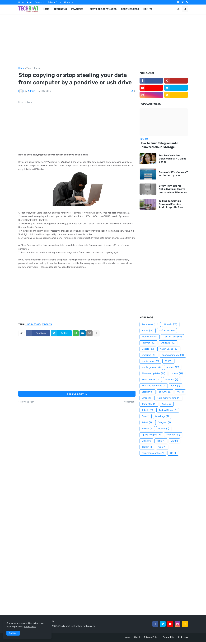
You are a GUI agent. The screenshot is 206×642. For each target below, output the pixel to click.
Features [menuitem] (77, 9)
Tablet (147, 422)
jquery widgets (151, 435)
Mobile (147, 330)
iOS (173, 453)
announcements (173, 355)
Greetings (162, 416)
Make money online (168, 398)
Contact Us (40, 2)
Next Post (129, 402)
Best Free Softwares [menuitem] (103, 9)
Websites (149, 355)
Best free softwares (153, 385)
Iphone (177, 373)
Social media (150, 379)
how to (163, 428)
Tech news (150, 324)
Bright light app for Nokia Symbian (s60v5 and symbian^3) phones (173, 189)
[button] (178, 9)
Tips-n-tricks (33, 68)
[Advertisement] (103, 40)
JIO (174, 441)
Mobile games (151, 367)
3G (168, 361)
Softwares (167, 330)
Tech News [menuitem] (60, 9)
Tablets (147, 410)
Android (172, 367)
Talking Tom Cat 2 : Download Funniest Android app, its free (171, 204)
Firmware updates (153, 373)
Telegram (164, 422)
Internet (148, 343)
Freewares (149, 336)
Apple (166, 404)
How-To (170, 324)
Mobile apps (150, 361)
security (165, 392)
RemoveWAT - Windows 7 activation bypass (173, 174)
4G (180, 392)
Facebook (173, 435)
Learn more (30, 626)
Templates (149, 404)
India (161, 441)
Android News (168, 410)
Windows (47, 324)
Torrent (147, 447)
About (29, 2)
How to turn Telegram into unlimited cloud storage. (159, 145)
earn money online (153, 453)
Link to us (68, 2)
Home (21, 2)
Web (162, 447)
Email (146, 398)
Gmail (146, 441)
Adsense (171, 379)
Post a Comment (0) (77, 393)
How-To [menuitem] (148, 9)
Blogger (147, 392)
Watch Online (169, 349)
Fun (145, 416)
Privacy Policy (54, 2)
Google (148, 349)
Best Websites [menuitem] (130, 9)
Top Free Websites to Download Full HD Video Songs (172, 158)
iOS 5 (175, 385)
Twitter (147, 428)
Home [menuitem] (46, 9)
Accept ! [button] (13, 633)
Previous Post (27, 402)
